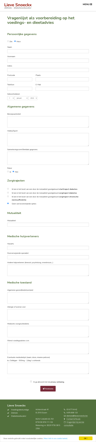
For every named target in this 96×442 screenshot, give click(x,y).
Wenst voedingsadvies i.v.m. (18, 340)
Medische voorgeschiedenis (18, 324)
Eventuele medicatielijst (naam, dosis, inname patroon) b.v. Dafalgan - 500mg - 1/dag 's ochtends (28, 359)
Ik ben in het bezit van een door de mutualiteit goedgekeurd (44, 189)
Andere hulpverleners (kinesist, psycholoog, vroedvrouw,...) (30, 262)
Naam (9, 47)
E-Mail (38, 84)
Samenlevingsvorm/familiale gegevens (22, 149)
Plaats (38, 75)
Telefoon (10, 84)
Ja (10, 172)
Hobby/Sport (12, 131)
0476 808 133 (72, 412)
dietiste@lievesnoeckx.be (77, 416)
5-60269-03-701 (47, 419)
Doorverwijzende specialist (18, 253)
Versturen (48, 389)
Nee (16, 172)
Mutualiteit (11, 220)
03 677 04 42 (72, 409)
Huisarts (10, 244)
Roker (9, 168)
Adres (9, 66)
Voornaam (11, 56)
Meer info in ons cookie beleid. (56, 438)
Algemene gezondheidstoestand (20, 290)
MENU (87, 4)
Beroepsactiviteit (14, 114)
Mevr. (19, 41)
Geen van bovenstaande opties (24, 204)
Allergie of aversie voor (16, 307)
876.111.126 (48, 422)
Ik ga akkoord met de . (48, 382)
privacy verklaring (57, 382)
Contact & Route (73, 419)
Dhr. (11, 41)
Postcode (11, 75)
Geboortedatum (13, 94)
